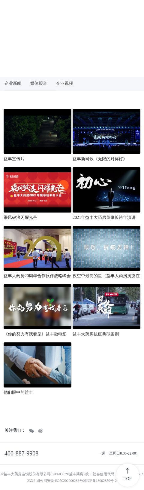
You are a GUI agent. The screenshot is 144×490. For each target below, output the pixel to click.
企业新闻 (12, 83)
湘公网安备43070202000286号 (59, 481)
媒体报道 (38, 83)
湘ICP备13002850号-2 (100, 481)
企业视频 (64, 83)
